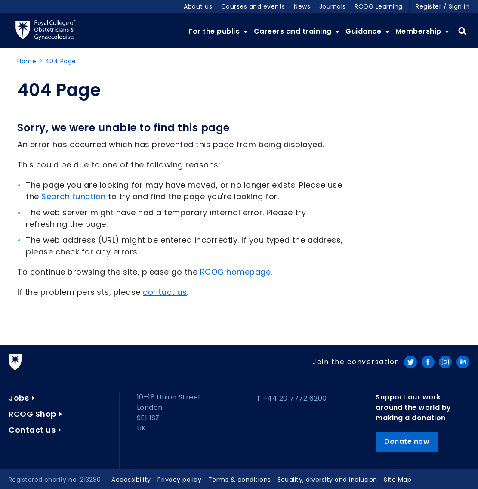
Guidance (364, 31)
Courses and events (253, 6)
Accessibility (131, 479)
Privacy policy (179, 479)
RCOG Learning (379, 6)
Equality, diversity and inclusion (327, 479)
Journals (332, 6)
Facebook (428, 362)
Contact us (32, 429)
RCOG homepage (235, 271)
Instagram (445, 362)
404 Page (60, 61)
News (302, 6)
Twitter (410, 362)
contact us (165, 292)
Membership (419, 31)
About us (198, 6)
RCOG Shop (32, 414)
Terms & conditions (239, 479)
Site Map (397, 479)
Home (26, 61)
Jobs (19, 398)
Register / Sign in (442, 6)
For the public (215, 31)
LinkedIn (462, 362)
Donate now (406, 441)
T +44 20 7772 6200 (291, 398)
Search (462, 31)
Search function (73, 196)
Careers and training (294, 31)
